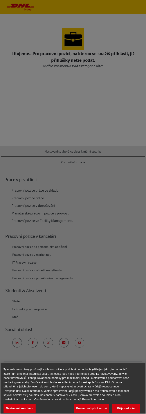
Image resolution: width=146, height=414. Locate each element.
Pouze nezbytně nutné (91, 408)
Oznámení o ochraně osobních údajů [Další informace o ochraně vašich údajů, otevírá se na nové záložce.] (57, 399)
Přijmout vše (126, 408)
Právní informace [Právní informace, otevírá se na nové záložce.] (93, 399)
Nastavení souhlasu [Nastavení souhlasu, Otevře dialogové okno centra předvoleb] (19, 408)
